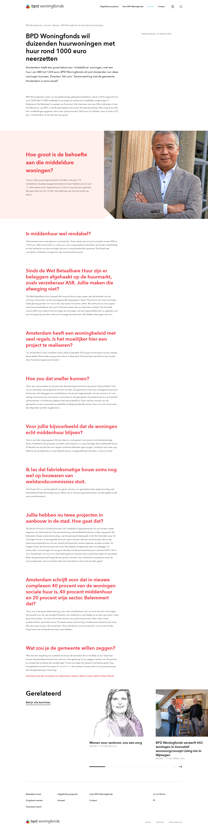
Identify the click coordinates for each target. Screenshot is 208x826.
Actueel (61, 800)
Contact (93, 800)
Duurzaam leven (34, 806)
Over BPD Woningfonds (101, 794)
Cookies (148, 822)
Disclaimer (160, 822)
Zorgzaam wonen (34, 800)
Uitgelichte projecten (68, 794)
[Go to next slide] (180, 767)
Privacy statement (175, 822)
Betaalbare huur (33, 794)
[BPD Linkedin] (154, 799)
